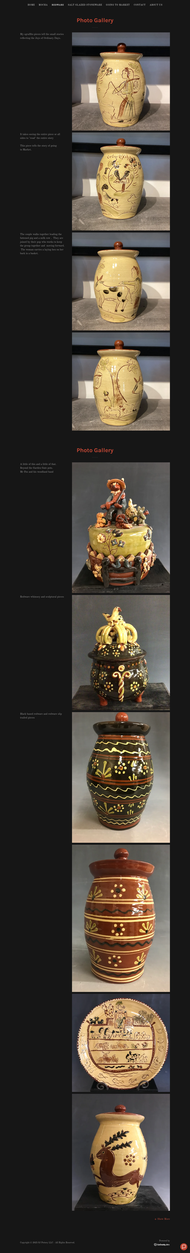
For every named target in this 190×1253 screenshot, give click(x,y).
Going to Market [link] (118, 5)
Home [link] (31, 5)
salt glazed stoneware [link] (85, 5)
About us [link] (156, 5)
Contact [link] (140, 5)
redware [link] (58, 5)
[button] (162, 1219)
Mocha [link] (43, 5)
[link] (162, 1244)
